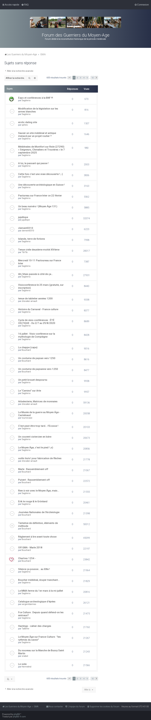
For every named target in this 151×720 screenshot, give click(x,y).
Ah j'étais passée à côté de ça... (35, 274)
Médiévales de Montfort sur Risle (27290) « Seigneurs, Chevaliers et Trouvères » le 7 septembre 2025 (41, 149)
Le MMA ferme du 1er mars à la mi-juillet (40, 590)
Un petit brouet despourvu (32, 379)
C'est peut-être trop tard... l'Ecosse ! (38, 425)
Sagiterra (26, 100)
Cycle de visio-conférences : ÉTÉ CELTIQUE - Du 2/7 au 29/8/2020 (36, 322)
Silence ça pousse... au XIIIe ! (34, 569)
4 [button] (83, 78)
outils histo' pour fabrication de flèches (39, 458)
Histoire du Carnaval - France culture (38, 309)
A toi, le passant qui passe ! (33, 163)
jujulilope (23, 217)
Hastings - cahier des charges (34, 625)
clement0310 (25, 227)
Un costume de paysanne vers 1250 (38, 368)
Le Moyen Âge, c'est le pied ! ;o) (35, 447)
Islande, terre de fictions (31, 238)
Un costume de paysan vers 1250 (36, 358)
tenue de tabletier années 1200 (35, 298)
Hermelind (26, 666)
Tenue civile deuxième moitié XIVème (38, 249)
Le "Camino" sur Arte (29, 390)
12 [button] (93, 78)
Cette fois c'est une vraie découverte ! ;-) (40, 174)
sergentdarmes (29, 604)
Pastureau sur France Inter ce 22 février (40, 195)
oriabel (25, 656)
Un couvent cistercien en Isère (34, 436)
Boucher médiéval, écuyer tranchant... (39, 579)
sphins (25, 125)
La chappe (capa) (27, 347)
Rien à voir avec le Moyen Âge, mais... (38, 490)
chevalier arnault (29, 301)
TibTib (25, 252)
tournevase (27, 418)
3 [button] (80, 78)
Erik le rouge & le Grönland (32, 501)
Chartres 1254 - (27, 558)
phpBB (17, 714)
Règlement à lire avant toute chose (37, 536)
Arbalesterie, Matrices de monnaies (38, 401)
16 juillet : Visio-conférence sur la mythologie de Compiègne (36, 335)
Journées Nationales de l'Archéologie (38, 512)
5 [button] (87, 78)
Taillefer (25, 628)
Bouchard (26, 350)
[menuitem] (25, 5)
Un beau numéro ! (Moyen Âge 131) (37, 206)
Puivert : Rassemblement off (34, 479)
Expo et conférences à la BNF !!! (35, 97)
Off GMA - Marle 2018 (30, 547)
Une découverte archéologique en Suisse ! (41, 184)
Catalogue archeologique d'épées (36, 601)
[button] (69, 77)
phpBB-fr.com (19, 716)
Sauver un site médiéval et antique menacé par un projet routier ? (37, 134)
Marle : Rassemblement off (33, 469)
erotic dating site (27, 122)
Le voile (22, 664)
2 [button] (77, 78)
